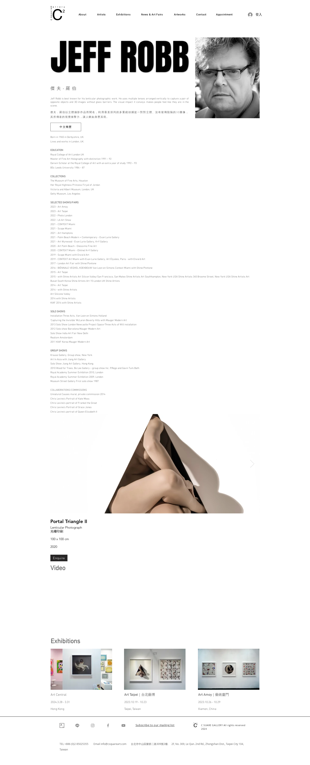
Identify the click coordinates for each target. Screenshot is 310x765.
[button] (155, 725)
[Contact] (201, 14)
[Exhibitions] (123, 14)
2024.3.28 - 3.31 (60, 702)
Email (97, 744)
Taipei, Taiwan (132, 709)
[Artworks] (180, 14)
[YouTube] (123, 725)
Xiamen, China (207, 709)
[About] (82, 14)
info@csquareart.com (113, 744)
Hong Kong (57, 709)
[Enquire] (58, 558)
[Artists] (101, 14)
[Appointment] (224, 14)
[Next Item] (252, 464)
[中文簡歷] (65, 127)
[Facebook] (108, 725)
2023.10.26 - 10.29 (209, 702)
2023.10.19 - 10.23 (135, 702)
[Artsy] (62, 725)
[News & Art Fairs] (152, 14)
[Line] (77, 725)
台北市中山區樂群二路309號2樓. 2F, (153, 744)
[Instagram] (92, 725)
